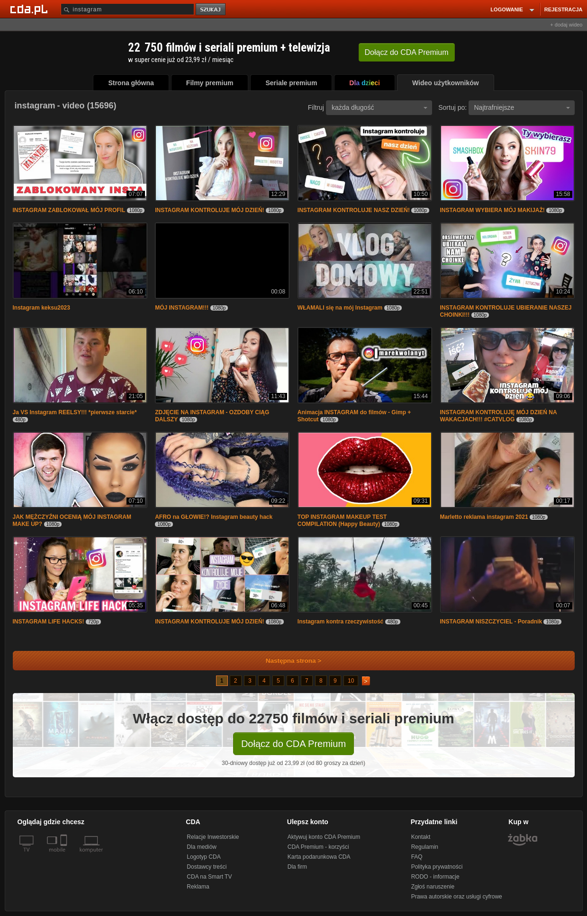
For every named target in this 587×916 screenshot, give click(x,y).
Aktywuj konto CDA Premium (324, 837)
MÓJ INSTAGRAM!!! (181, 307)
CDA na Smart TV (209, 876)
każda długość (379, 107)
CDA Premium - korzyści (318, 847)
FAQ (417, 857)
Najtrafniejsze (522, 107)
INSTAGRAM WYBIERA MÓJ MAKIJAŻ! (492, 210)
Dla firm (297, 866)
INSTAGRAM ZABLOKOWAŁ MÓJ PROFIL (69, 210)
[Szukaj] (127, 9)
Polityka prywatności (437, 866)
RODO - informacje (435, 876)
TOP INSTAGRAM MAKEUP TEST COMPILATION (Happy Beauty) (342, 520)
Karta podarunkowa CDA (319, 857)
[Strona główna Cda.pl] (30, 9)
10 (351, 680)
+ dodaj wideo (566, 24)
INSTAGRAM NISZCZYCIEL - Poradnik (491, 621)
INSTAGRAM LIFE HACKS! (48, 621)
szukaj (211, 9)
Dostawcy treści (206, 866)
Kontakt (421, 837)
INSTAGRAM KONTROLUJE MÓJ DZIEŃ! (209, 210)
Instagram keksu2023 (41, 307)
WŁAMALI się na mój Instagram (340, 307)
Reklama (198, 886)
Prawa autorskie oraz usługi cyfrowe (456, 896)
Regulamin (424, 847)
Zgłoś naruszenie (432, 886)
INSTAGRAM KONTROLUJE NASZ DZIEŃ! (354, 210)
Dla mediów (202, 847)
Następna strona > (287, 660)
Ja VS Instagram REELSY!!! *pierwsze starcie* (75, 412)
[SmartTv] (65, 855)
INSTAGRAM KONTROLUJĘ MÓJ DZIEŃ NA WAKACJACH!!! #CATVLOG (498, 416)
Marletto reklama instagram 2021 (484, 517)
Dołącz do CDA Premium (293, 743)
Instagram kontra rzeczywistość (340, 621)
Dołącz (407, 52)
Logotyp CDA (203, 857)
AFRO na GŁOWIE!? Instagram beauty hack (213, 517)
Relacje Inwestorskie (213, 837)
